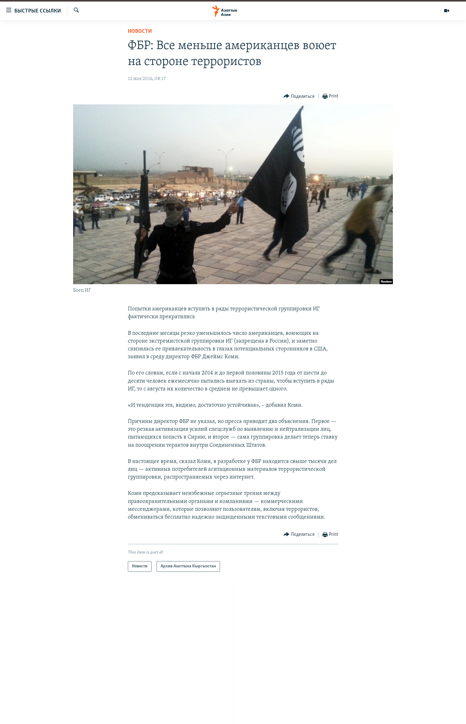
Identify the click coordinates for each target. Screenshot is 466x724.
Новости (140, 31)
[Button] (298, 96)
